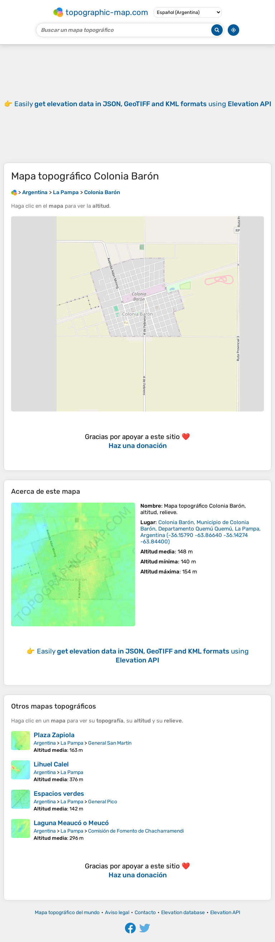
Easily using (142, 104)
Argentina (45, 743)
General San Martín (109, 743)
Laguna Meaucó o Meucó (71, 823)
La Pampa (72, 743)
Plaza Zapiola (54, 735)
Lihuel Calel (51, 764)
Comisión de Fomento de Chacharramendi (136, 831)
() (200, 532)
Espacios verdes (59, 794)
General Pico (102, 802)
